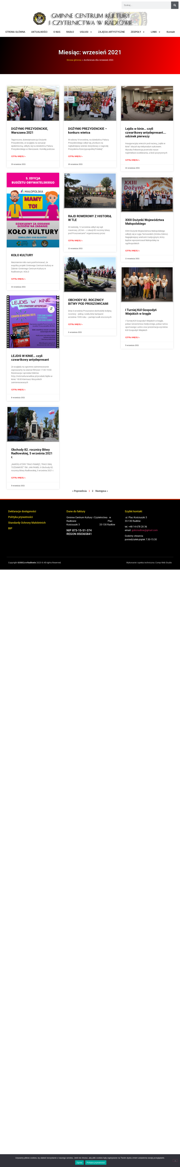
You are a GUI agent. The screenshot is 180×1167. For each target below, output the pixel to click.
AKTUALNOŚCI (39, 32)
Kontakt (171, 32)
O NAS (56, 32)
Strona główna (74, 59)
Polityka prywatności (20, 517)
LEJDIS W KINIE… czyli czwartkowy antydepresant (30, 357)
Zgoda (79, 1162)
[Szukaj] (175, 5)
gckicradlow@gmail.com (145, 530)
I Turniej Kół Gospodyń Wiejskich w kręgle (141, 312)
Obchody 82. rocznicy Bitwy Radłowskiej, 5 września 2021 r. (32, 453)
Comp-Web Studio (163, 562)
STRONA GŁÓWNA (15, 32)
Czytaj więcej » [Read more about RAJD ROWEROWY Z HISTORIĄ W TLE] (75, 241)
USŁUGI (86, 32)
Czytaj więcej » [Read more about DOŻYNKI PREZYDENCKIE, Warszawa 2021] (18, 156)
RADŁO (70, 32)
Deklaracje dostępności (22, 511)
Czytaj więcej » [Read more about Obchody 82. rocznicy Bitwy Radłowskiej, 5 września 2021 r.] (18, 478)
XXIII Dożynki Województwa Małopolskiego (144, 221)
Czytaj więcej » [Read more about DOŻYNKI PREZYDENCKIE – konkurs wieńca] (75, 156)
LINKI (156, 32)
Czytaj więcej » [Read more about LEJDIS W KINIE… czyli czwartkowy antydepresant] (18, 390)
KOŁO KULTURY (22, 255)
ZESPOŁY (138, 32)
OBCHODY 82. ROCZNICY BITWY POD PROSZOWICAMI (88, 302)
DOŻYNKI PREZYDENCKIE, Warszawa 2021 (29, 130)
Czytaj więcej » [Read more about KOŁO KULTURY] (18, 279)
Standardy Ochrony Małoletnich (27, 522)
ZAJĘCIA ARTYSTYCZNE (111, 32)
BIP (10, 528)
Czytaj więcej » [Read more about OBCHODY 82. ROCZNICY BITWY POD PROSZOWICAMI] (75, 325)
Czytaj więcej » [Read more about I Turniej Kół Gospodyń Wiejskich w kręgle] (132, 338)
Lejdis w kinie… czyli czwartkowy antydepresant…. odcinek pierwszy (145, 132)
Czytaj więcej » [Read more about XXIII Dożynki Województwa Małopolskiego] (132, 251)
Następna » (101, 490)
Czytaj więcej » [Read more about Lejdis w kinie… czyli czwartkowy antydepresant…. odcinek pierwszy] (132, 160)
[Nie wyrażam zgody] (175, 1160)
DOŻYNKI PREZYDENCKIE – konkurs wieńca (87, 130)
